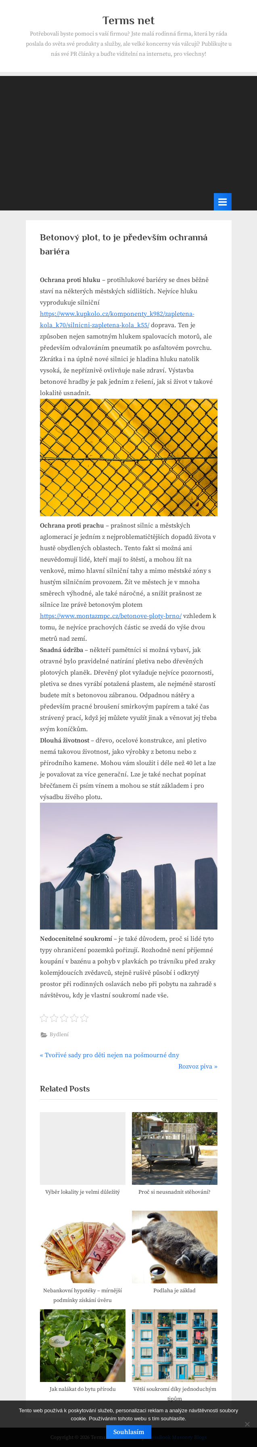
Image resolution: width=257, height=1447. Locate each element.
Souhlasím (128, 1432)
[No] (247, 1424)
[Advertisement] (129, 132)
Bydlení (59, 1034)
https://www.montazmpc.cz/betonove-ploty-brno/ (111, 616)
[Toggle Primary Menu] (223, 201)
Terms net (128, 20)
